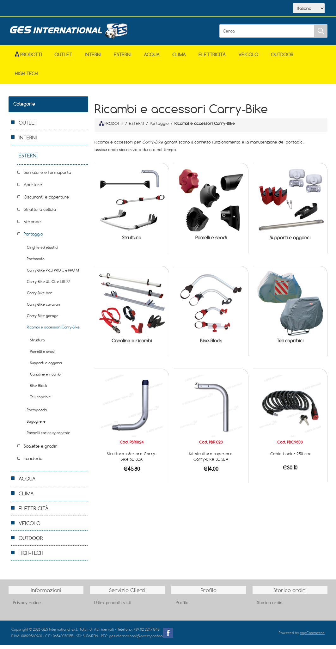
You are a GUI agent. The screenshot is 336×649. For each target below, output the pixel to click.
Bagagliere (36, 425)
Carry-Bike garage (42, 319)
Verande (32, 226)
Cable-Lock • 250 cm (290, 457)
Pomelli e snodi (211, 242)
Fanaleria (33, 462)
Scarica (84, 8)
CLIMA (179, 59)
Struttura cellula (40, 213)
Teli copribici (290, 345)
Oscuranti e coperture (46, 201)
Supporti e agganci (290, 242)
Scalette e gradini (41, 450)
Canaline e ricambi (132, 345)
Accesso (142, 8)
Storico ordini (270, 606)
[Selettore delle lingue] (309, 10)
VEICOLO (248, 59)
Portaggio (33, 238)
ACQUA (152, 59)
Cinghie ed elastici (42, 251)
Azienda (54, 8)
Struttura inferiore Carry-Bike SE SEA (132, 460)
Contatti (113, 8)
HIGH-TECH (26, 78)
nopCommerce (312, 636)
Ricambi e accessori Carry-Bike (53, 331)
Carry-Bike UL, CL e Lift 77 (48, 285)
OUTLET (63, 59)
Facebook (168, 637)
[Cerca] (266, 35)
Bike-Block (211, 345)
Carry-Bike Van (39, 297)
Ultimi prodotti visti (112, 606)
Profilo (182, 606)
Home (26, 8)
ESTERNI (122, 59)
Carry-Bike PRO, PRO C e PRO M (53, 274)
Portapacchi (37, 414)
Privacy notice (27, 606)
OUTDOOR (282, 59)
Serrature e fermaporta (47, 176)
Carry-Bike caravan (43, 308)
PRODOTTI (111, 127)
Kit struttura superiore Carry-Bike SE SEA (211, 460)
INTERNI (93, 59)
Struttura (131, 242)
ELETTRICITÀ (212, 59)
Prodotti (28, 59)
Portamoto (36, 262)
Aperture (33, 189)
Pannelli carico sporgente (48, 436)
